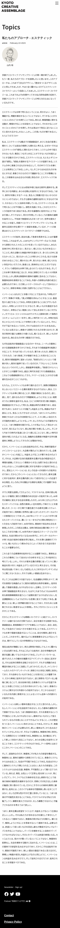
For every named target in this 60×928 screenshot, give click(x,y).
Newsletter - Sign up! (13, 887)
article (4, 43)
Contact (9, 915)
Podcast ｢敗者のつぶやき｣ (16, 901)
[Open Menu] (56, 3)
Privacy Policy (13, 921)
